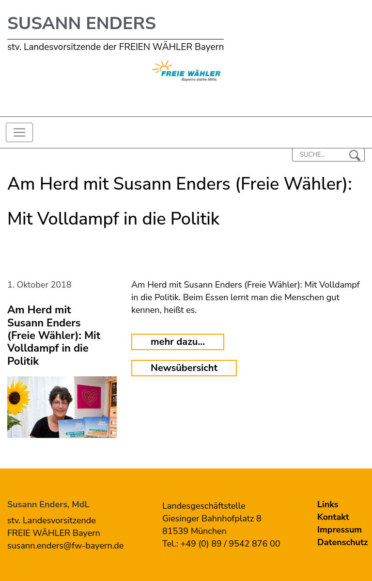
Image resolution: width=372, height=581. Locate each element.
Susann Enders (81, 23)
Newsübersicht (184, 367)
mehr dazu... (178, 341)
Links (328, 504)
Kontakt (333, 517)
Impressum (339, 529)
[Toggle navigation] (19, 132)
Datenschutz (342, 542)
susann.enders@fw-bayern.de (65, 545)
